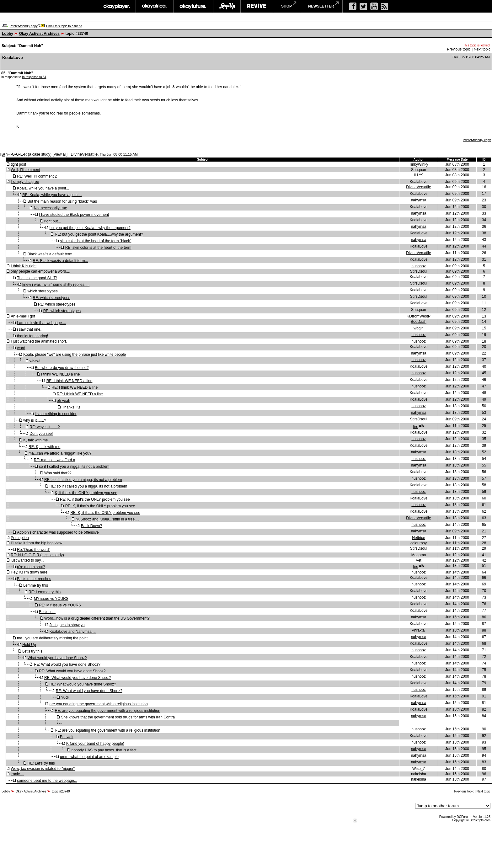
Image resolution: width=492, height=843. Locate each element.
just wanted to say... (27, 560)
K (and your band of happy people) (95, 743)
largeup (226, 6)
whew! (34, 361)
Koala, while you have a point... (43, 188)
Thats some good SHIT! (37, 278)
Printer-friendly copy (24, 26)
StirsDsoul (418, 271)
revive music (257, 6)
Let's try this (32, 651)
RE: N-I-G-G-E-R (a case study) (37, 555)
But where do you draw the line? (61, 367)
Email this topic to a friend (64, 26)
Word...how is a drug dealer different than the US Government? (97, 618)
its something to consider (56, 414)
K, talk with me (35, 440)
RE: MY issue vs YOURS (60, 605)
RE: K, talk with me (44, 447)
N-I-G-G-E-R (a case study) (28, 154)
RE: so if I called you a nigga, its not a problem (83, 480)
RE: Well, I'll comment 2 (37, 176)
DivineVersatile (84, 154)
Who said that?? (58, 473)
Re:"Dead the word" (33, 549)
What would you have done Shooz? (57, 658)
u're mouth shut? (31, 567)
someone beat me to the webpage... (47, 780)
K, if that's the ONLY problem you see (86, 493)
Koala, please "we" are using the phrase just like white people (74, 354)
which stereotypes (43, 291)
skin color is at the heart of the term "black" (95, 241)
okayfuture (193, 6)
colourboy (418, 543)
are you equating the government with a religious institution (99, 704)
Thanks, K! (71, 407)
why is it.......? (34, 420)
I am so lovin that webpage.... (41, 323)
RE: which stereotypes (51, 298)
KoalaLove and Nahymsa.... (73, 631)
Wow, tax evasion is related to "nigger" (43, 768)
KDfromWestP (418, 316)
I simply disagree (25, 181)
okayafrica (154, 6)
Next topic (482, 49)
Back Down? (91, 526)
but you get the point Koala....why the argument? (90, 228)
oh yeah (63, 400)
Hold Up (29, 645)
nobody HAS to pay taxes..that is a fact (104, 750)
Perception (20, 538)
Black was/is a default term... (52, 254)
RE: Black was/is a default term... (60, 261)
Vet (418, 560)
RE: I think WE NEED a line (69, 381)
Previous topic (458, 49)
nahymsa (418, 200)
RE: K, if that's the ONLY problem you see (95, 499)
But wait (66, 737)
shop (286, 6)
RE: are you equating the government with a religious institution (107, 710)
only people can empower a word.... (40, 271)
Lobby (7, 33)
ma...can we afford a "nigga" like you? (60, 453)
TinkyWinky (418, 164)
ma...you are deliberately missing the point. (52, 638)
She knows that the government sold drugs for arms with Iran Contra (118, 717)
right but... (52, 221)
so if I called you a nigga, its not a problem (74, 466)
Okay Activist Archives (39, 33)
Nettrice (418, 538)
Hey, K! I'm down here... (31, 572)
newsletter (321, 6)
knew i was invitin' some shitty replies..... (55, 284)
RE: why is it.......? (44, 427)
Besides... (47, 612)
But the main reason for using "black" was (62, 201)
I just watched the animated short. (39, 341)
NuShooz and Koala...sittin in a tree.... (107, 519)
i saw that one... (30, 329)
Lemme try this (35, 585)
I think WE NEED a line (60, 374)
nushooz (418, 266)
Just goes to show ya (67, 625)
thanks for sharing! (32, 336)
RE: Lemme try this (45, 592)
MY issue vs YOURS (51, 598)
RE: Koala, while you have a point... (52, 195)
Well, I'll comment (25, 170)
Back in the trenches (34, 579)
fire (415, 426)
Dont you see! (41, 433)
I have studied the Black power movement (74, 214)
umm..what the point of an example (89, 757)
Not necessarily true (50, 208)
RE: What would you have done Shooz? (67, 664)
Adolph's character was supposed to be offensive (58, 532)
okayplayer (116, 6)
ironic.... (17, 774)
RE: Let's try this (41, 763)
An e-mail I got (23, 316)
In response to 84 (34, 77)
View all (60, 154)
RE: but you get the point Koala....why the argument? (99, 234)
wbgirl (418, 328)
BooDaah (418, 321)
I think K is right (23, 266)
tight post (18, 164)
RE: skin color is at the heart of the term (98, 247)
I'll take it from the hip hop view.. (37, 543)
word (21, 348)
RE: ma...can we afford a (54, 460)
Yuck (65, 697)
